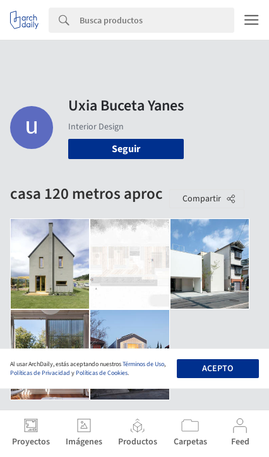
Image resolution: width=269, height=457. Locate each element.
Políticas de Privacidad (40, 373)
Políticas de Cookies (102, 373)
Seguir (126, 149)
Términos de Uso (143, 364)
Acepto (217, 368)
